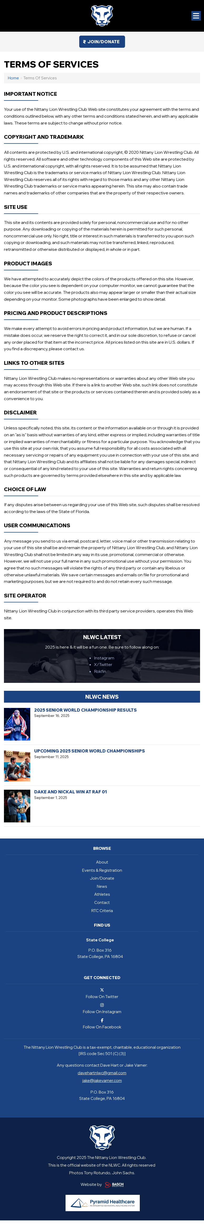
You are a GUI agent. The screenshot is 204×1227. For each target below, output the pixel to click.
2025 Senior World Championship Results (85, 710)
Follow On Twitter (102, 993)
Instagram (104, 657)
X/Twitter (103, 664)
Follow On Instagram (102, 1008)
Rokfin (100, 671)
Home (13, 77)
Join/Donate (103, 41)
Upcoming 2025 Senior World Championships (89, 751)
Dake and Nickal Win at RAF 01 (70, 791)
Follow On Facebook (102, 1023)
